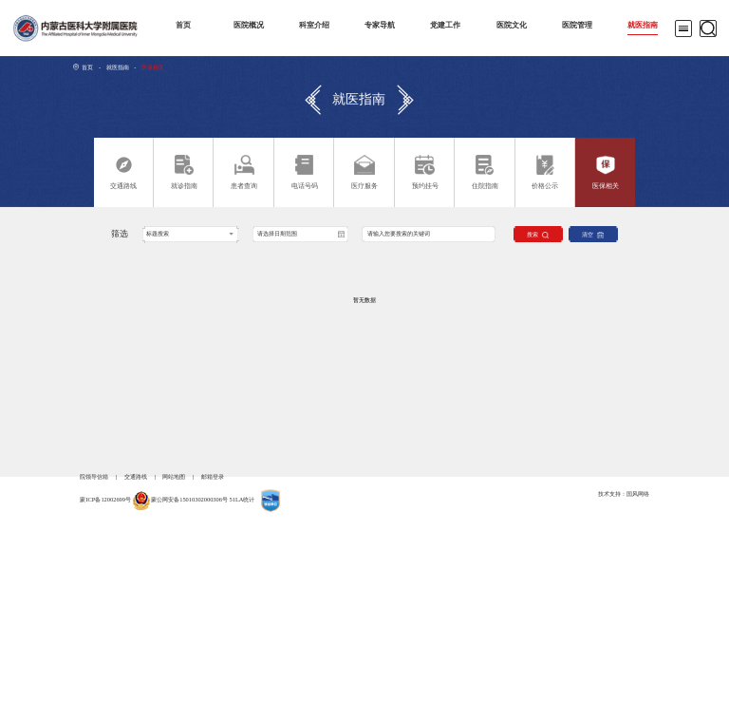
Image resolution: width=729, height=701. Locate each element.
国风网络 (637, 493)
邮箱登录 (212, 476)
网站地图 (173, 476)
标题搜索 (157, 233)
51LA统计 (242, 499)
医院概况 (249, 25)
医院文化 (511, 25)
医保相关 (152, 67)
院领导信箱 (94, 476)
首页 (183, 25)
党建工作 (445, 25)
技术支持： (612, 493)
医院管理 (577, 25)
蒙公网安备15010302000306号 (189, 499)
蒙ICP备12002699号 (105, 499)
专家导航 (379, 25)
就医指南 (642, 25)
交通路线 (135, 476)
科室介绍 (314, 25)
